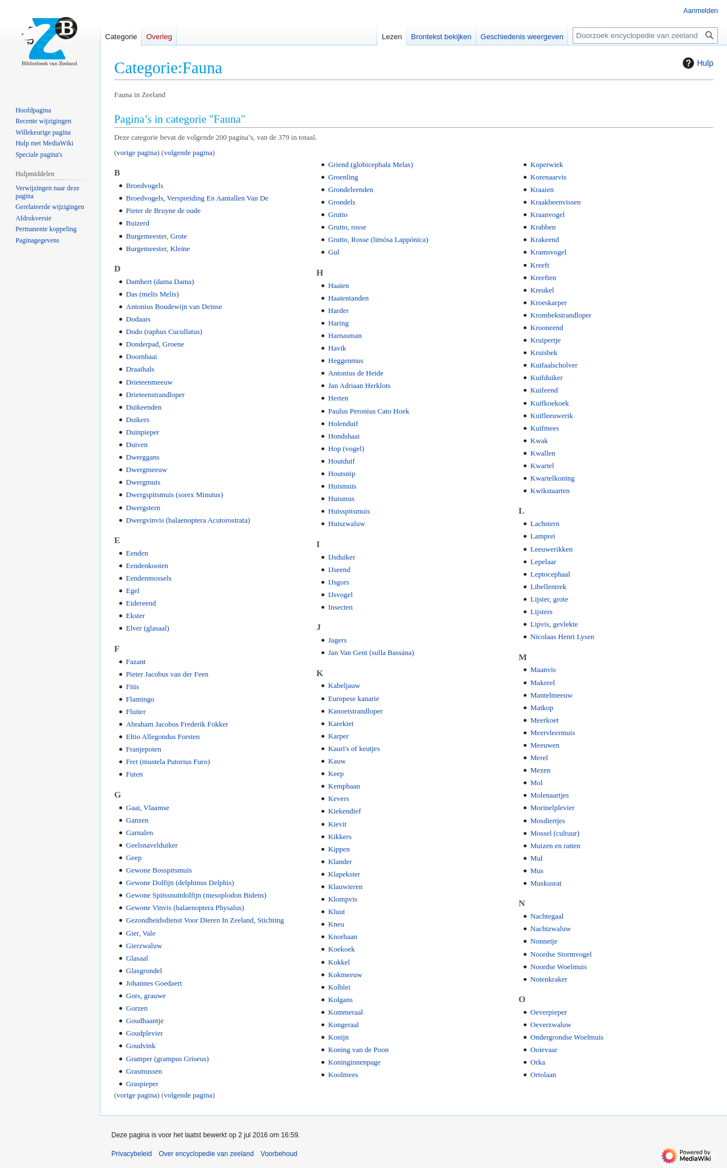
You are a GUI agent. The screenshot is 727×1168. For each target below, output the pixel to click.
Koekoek (341, 949)
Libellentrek (548, 586)
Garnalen (139, 832)
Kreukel (542, 290)
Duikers (137, 419)
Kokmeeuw (345, 974)
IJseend (339, 569)
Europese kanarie (353, 698)
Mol (536, 782)
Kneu (336, 924)
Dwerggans (143, 457)
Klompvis (342, 899)
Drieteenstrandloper (155, 394)
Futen (134, 774)
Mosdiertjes (547, 820)
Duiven (137, 444)
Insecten (340, 607)
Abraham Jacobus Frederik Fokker (177, 724)
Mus (537, 870)
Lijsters (541, 611)
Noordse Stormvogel (561, 954)
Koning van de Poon (358, 1049)
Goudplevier (144, 1033)
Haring (338, 323)
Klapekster (344, 874)
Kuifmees (544, 428)
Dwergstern (143, 507)
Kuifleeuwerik (551, 415)
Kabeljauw (344, 685)
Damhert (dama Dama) (160, 281)
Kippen (339, 849)
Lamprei (542, 536)
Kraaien (542, 189)
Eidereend (141, 603)
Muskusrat (546, 883)
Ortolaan (543, 1074)
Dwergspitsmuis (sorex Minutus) (174, 494)
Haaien (338, 285)
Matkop (541, 707)
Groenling (343, 177)
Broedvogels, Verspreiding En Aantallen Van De (197, 198)
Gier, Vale (141, 933)
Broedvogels (145, 185)
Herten (338, 398)
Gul (334, 252)
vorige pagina (136, 152)
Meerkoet (544, 720)
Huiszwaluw (346, 523)
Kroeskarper (548, 302)
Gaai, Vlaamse (147, 807)
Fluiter (136, 711)
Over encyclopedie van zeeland (205, 1154)
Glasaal (137, 958)
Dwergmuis (143, 482)
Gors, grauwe (146, 995)
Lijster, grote (549, 599)
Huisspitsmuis (349, 511)
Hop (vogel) (346, 448)
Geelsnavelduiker (152, 845)
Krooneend (546, 327)
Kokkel (339, 962)
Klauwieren (345, 886)
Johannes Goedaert (154, 983)
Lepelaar (543, 561)
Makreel (542, 682)
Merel (539, 757)
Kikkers (340, 836)
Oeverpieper (548, 1012)
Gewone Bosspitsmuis (159, 870)
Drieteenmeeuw (149, 382)
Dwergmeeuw (147, 469)
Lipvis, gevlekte (554, 624)
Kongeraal (343, 1024)
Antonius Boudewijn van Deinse (174, 306)
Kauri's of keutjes (354, 748)
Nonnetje (544, 941)
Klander (340, 861)
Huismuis (342, 486)
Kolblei (339, 987)
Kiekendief (344, 811)
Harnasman (345, 335)
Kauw (337, 761)
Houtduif (341, 461)
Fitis (132, 686)
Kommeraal (345, 1012)
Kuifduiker (546, 377)
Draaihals (140, 369)
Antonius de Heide (355, 373)
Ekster (135, 615)
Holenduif (343, 423)
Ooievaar (544, 1049)
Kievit (337, 824)
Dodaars (138, 319)
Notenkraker (548, 979)
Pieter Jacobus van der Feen (167, 674)
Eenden (137, 553)
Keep (336, 773)
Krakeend (544, 239)
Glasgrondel (144, 970)
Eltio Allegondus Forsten (163, 736)
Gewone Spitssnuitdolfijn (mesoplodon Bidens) (196, 895)
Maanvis (543, 669)
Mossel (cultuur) (554, 833)
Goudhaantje (145, 1020)
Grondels (342, 202)
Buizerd (137, 223)
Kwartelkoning (552, 478)
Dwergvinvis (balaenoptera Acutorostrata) (188, 520)
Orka (537, 1062)
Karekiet (341, 723)
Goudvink (141, 1045)
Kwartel (542, 465)
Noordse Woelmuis (558, 966)
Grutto (338, 214)
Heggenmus (346, 360)
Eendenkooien (147, 565)
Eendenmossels (149, 578)
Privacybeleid (131, 1154)
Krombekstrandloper (561, 315)
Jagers (337, 640)
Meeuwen (544, 745)
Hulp (696, 63)
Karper (338, 736)
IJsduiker (342, 557)
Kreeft (539, 265)
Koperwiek (546, 164)
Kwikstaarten (550, 490)
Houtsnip (342, 473)
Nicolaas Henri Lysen (562, 636)
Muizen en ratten (555, 845)
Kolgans (340, 999)
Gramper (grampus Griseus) (167, 1058)
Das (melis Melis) (152, 294)
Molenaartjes (549, 795)
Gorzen (137, 1008)
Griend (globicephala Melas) (370, 164)
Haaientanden (348, 298)
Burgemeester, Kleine (158, 248)
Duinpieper (142, 432)
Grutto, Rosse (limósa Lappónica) (378, 239)
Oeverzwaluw (550, 1024)
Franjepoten (143, 749)
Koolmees (343, 1074)
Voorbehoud (279, 1154)
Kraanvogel (547, 214)
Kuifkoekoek (549, 403)
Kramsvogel (548, 252)
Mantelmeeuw (551, 695)
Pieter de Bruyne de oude (163, 210)
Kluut (336, 911)
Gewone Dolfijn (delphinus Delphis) (180, 882)
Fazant (136, 661)
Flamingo (140, 699)
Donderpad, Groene (155, 344)
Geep (133, 857)
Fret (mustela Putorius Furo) (168, 761)
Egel (133, 590)
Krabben (543, 227)
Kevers (338, 798)
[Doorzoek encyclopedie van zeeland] (645, 35)
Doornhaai (141, 356)
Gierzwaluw (144, 945)
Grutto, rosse (347, 227)
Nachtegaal (546, 916)
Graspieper (142, 1083)
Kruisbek (544, 352)
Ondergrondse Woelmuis (567, 1037)
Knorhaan (342, 936)
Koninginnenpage (354, 1062)
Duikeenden (144, 407)
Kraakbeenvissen (555, 202)
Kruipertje (545, 340)
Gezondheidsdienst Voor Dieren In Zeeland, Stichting (205, 920)
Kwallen (542, 453)
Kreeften (543, 277)
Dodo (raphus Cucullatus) (164, 331)
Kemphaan (344, 786)
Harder (338, 310)
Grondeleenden (350, 189)
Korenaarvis (548, 177)
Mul (536, 858)
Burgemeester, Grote (156, 236)
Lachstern (544, 523)
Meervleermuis (552, 732)
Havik (337, 348)
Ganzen (137, 820)
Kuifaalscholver (554, 365)
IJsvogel (340, 594)
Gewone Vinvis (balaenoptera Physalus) (185, 907)
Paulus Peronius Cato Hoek (369, 411)
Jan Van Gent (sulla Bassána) (371, 652)
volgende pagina (188, 152)
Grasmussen (144, 1071)
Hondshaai (344, 436)
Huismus (341, 498)
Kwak (539, 440)
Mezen (540, 770)
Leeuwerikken (551, 549)
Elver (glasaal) (147, 628)
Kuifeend (544, 390)
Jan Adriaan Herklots (359, 385)
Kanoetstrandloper (355, 711)
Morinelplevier (552, 807)
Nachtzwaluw (550, 928)
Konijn (338, 1037)
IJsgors (338, 582)
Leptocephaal (550, 574)
